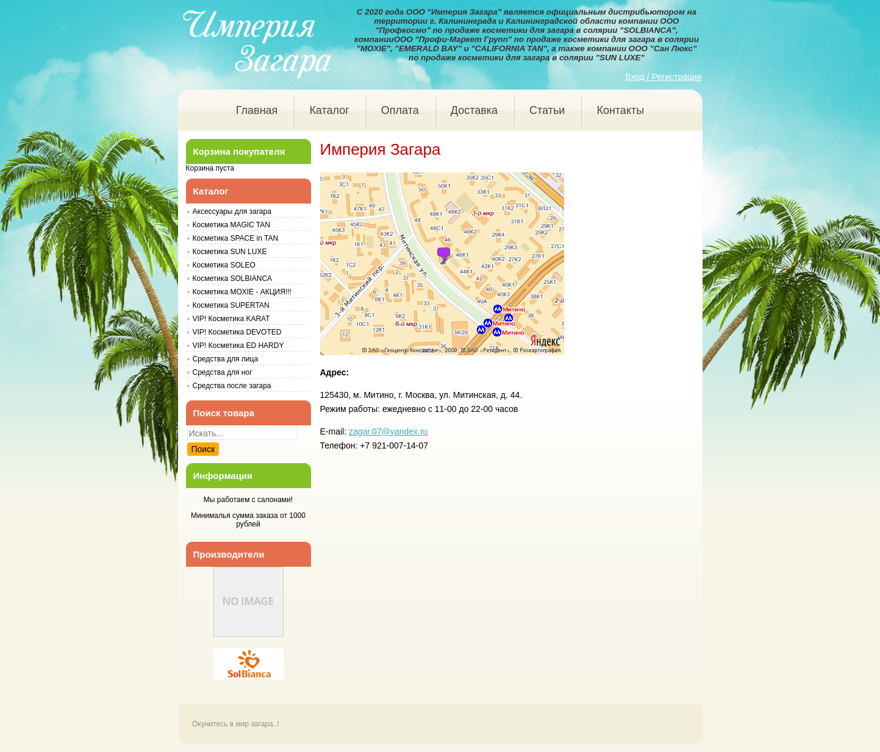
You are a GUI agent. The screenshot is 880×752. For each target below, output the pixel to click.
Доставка (474, 110)
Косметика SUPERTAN (231, 305)
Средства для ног (222, 372)
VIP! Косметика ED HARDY (238, 345)
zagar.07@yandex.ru (388, 431)
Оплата (400, 110)
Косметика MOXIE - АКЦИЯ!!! (242, 292)
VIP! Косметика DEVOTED (237, 332)
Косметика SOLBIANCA (233, 278)
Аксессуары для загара (232, 211)
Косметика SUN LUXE (230, 251)
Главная (257, 110)
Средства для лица (226, 359)
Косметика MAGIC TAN (231, 225)
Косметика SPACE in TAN (236, 238)
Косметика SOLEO (224, 265)
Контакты (620, 110)
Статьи (547, 110)
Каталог (329, 110)
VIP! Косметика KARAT (231, 318)
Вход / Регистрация (663, 77)
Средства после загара (232, 385)
